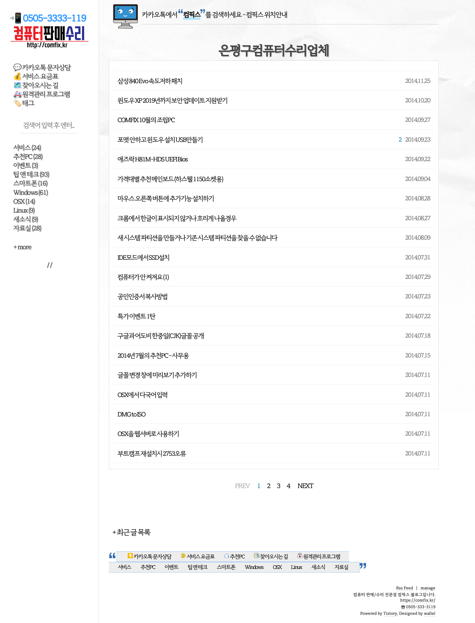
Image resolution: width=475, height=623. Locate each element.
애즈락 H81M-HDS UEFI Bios (152, 159)
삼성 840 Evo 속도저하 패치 (149, 81)
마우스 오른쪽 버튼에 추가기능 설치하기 (165, 198)
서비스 (27, 148)
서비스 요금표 (198, 556)
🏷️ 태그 (23, 103)
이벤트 (25, 165)
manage (428, 588)
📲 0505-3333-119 (49, 18)
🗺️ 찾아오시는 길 (35, 85)
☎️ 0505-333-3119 (418, 606)
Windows (30, 192)
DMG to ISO (131, 414)
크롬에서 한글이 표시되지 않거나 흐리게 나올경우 (176, 218)
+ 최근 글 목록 (131, 532)
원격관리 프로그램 (318, 556)
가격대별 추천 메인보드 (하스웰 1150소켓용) (170, 179)
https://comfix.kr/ (417, 600)
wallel (429, 613)
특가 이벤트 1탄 (136, 316)
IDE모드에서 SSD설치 (143, 257)
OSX (24, 201)
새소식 (25, 219)
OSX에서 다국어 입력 (142, 395)
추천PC (27, 156)
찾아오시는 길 (271, 556)
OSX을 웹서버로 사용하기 (148, 434)
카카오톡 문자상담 (150, 556)
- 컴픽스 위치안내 (264, 15)
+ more (22, 247)
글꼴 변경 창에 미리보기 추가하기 (157, 375)
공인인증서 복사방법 (142, 296)
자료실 (27, 228)
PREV (242, 486)
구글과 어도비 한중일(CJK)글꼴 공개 (160, 336)
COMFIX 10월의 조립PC (145, 120)
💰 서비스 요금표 (35, 76)
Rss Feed (404, 588)
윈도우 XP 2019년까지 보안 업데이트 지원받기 (172, 100)
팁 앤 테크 (31, 174)
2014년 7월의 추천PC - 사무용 (153, 355)
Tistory (390, 613)
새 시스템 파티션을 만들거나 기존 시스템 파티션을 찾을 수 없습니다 (197, 238)
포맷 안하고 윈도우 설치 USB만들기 (160, 140)
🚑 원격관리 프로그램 (41, 94)
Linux (23, 210)
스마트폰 (30, 183)
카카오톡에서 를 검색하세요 (191, 15)
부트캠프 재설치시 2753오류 (151, 453)
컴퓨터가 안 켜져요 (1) (143, 277)
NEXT (305, 486)
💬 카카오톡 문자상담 (42, 67)
